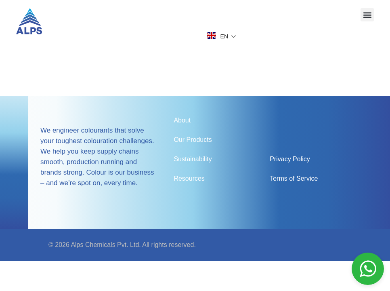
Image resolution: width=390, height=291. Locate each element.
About (182, 120)
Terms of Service (294, 178)
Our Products (193, 139)
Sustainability (193, 159)
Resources (189, 178)
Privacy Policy (290, 159)
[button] (367, 14)
